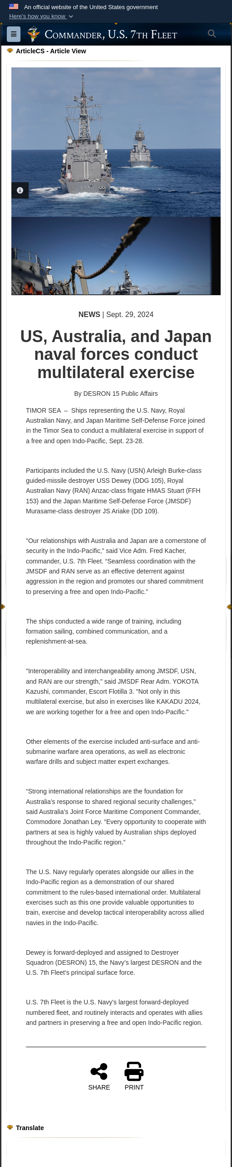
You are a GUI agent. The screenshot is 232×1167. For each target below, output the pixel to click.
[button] (42, 16)
